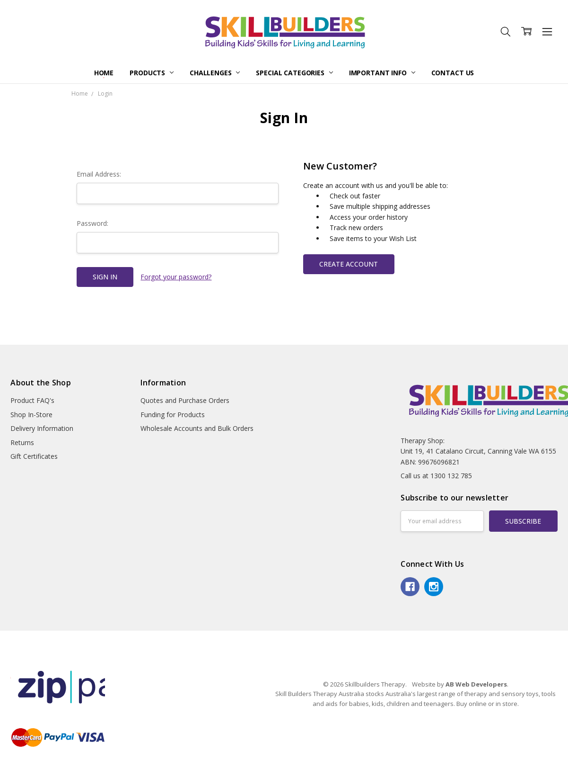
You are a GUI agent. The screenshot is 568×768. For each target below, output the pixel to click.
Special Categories (294, 72)
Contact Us (452, 72)
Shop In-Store (31, 414)
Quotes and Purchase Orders (184, 400)
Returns (22, 442)
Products (152, 72)
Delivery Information (41, 428)
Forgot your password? (175, 276)
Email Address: (99, 174)
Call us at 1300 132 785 (436, 475)
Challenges (215, 72)
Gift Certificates (34, 456)
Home (104, 72)
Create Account (348, 263)
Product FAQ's (32, 400)
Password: (92, 223)
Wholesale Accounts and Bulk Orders (196, 428)
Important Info (382, 72)
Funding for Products (172, 414)
